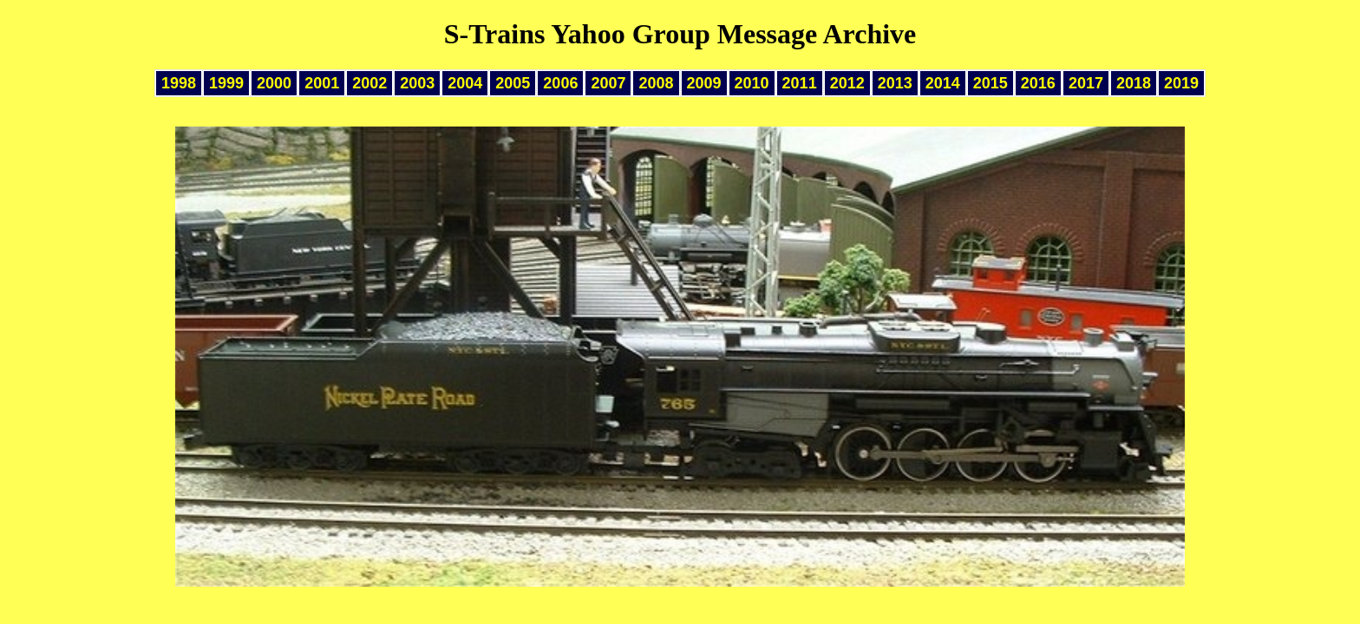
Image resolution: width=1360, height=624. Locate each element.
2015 (990, 83)
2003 (417, 83)
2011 (799, 83)
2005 (512, 83)
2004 (465, 83)
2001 (321, 83)
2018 (1133, 83)
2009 (704, 83)
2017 (1086, 83)
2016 (1038, 83)
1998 (178, 83)
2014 (942, 83)
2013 (895, 83)
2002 (369, 83)
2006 (560, 83)
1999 (226, 83)
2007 (608, 83)
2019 (1181, 83)
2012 (847, 83)
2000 (274, 83)
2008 (655, 83)
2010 (752, 83)
